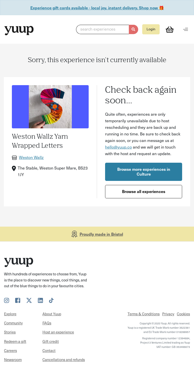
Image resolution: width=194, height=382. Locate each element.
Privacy (168, 314)
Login (151, 29)
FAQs (46, 323)
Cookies (183, 314)
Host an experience (58, 332)
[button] (107, 29)
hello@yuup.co (118, 147)
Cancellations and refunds (63, 359)
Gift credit (50, 341)
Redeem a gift (15, 341)
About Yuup (51, 314)
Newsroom (13, 359)
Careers (10, 350)
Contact (49, 350)
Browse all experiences (143, 191)
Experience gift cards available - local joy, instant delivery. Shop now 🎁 (97, 8)
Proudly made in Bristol (101, 234)
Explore (10, 314)
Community (13, 323)
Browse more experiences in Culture (143, 171)
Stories (10, 332)
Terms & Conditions (144, 314)
